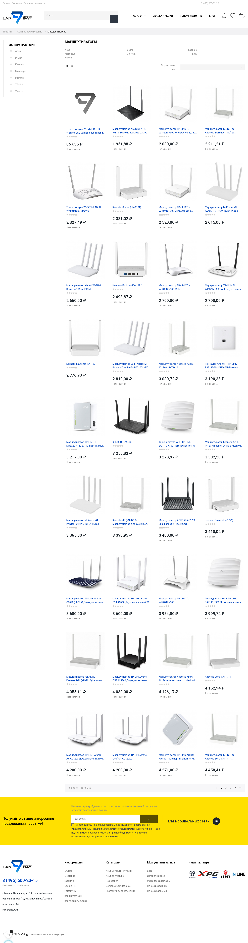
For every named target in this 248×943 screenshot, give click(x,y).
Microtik (19, 77)
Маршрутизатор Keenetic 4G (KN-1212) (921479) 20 (177, 365)
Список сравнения (157, 891)
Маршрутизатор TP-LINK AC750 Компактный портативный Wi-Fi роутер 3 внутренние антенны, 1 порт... (176, 756)
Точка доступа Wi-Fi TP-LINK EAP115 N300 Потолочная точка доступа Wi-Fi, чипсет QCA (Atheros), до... (223, 600)
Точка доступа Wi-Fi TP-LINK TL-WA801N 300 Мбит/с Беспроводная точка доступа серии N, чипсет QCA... (84, 209)
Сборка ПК (70, 886)
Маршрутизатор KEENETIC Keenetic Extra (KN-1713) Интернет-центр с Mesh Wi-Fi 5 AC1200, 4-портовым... (222, 756)
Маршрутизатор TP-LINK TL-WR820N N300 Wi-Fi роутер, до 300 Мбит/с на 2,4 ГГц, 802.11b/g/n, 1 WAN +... (177, 130)
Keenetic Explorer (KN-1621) (127, 285)
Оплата (6, 3)
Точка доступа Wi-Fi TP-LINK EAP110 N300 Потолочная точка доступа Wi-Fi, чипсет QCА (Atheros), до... (177, 444)
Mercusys (20, 71)
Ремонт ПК (70, 891)
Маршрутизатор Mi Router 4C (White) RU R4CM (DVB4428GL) (221, 209)
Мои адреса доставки (158, 881)
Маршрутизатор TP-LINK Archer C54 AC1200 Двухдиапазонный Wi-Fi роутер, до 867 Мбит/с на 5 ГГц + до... (130, 678)
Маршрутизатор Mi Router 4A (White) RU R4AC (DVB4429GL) (82, 522)
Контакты (40, 3)
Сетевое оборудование (118, 886)
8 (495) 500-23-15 (210, 3)
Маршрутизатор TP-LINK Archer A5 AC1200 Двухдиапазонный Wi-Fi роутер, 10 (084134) (85, 756)
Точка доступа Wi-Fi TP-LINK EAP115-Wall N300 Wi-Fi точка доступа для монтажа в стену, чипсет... (221, 365)
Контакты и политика (76, 901)
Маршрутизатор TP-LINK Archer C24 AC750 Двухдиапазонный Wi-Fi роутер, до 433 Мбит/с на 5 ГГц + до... (131, 600)
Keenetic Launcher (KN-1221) (81, 363)
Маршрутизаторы (22, 45)
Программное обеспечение (120, 891)
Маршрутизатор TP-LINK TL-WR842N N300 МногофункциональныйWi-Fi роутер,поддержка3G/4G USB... (176, 600)
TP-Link (19, 84)
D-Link (18, 57)
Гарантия (28, 3)
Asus (18, 51)
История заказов (156, 876)
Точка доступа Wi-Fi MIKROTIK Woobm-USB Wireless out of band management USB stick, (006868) (84, 131)
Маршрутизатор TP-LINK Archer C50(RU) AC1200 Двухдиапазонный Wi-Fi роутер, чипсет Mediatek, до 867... (130, 756)
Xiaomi (18, 91)
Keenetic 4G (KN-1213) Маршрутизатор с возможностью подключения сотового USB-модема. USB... (131, 522)
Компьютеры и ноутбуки (119, 870)
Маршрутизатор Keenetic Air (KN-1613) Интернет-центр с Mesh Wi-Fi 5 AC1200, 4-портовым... (223, 444)
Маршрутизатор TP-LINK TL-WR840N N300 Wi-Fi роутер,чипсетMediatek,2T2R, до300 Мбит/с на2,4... (174, 287)
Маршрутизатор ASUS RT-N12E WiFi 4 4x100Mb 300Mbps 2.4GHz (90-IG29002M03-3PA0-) (130, 130)
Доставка (17, 3)
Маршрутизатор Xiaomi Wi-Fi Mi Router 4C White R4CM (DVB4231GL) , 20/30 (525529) (83, 287)
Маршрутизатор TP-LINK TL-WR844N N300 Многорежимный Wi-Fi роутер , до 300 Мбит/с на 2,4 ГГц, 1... (178, 209)
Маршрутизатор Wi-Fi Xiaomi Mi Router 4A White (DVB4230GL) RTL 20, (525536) (131, 365)
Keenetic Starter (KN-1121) (127, 207)
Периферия (112, 881)
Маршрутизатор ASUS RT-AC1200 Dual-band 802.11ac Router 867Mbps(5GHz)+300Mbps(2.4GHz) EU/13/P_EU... (177, 522)
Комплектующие (115, 876)
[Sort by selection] (212, 67)
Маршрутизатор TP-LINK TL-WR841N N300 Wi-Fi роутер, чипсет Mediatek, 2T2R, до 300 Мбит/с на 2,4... (224, 287)
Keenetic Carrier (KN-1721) (219, 520)
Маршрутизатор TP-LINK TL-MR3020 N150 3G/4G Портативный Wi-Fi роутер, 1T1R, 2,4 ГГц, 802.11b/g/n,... (85, 444)
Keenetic (19, 64)
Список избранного (157, 886)
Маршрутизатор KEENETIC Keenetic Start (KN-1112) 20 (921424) (219, 130)
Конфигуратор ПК (74, 896)
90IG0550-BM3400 (122, 442)
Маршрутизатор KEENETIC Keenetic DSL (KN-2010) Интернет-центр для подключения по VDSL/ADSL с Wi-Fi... (85, 678)
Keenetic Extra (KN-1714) (218, 676)
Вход (150, 870)
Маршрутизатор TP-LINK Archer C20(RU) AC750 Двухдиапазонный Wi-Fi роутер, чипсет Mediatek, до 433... (85, 600)
